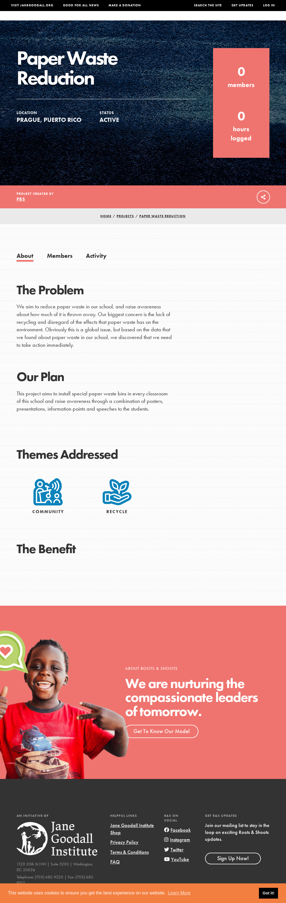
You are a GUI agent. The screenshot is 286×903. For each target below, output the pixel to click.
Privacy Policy (124, 853)
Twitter (173, 860)
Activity (96, 267)
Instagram (177, 850)
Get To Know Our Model (161, 742)
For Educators (141, 21)
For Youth (107, 21)
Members (60, 267)
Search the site (208, 5)
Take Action (258, 21)
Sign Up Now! (233, 869)
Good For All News (81, 5)
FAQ (115, 873)
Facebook (177, 841)
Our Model (177, 21)
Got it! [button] (268, 893)
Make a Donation (125, 5)
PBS (21, 210)
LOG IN (269, 5)
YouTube (176, 870)
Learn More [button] (179, 893)
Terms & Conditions (129, 863)
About (83, 21)
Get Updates (242, 5)
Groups (228, 21)
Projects (204, 21)
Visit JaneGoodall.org (32, 5)
